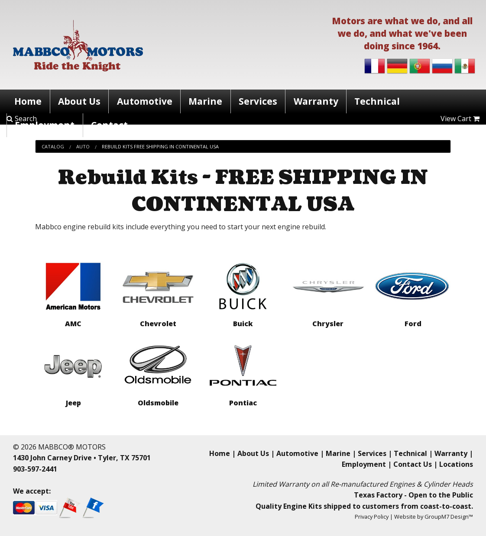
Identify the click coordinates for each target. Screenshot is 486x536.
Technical (377, 101)
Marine (205, 101)
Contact (109, 125)
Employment (45, 125)
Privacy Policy (372, 516)
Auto (83, 146)
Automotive (144, 101)
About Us (79, 101)
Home (28, 101)
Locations (456, 464)
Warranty (316, 101)
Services (258, 101)
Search (21, 118)
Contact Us (412, 464)
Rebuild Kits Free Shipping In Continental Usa (160, 146)
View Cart (460, 118)
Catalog (53, 146)
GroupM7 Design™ (448, 516)
